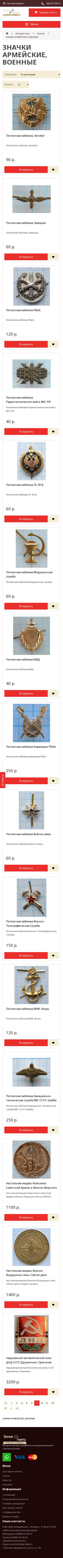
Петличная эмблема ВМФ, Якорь (27, 1009)
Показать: (9, 84)
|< (6, 1403)
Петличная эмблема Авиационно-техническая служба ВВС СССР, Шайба (31, 1098)
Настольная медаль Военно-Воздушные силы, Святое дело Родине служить (26, 1273)
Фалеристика (22, 33)
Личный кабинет (15, 3)
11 (5, 1408)
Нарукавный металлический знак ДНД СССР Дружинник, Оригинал (29, 1360)
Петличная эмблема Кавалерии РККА (31, 747)
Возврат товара (11, 1516)
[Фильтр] (2, 780)
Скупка (6, 1475)
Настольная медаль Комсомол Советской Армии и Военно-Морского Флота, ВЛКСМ (31, 1185)
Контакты (7, 1484)
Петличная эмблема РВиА (23, 310)
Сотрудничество (11, 1512)
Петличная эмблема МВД (23, 659)
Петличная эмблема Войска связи (28, 834)
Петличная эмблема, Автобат (25, 136)
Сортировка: (10, 74)
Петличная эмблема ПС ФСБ (25, 485)
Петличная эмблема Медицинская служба (29, 574)
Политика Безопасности (15, 1499)
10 (52, 1403)
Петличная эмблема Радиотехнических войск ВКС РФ (28, 400)
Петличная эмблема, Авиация (26, 223)
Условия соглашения (14, 1503)
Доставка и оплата (12, 1471)
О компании (9, 1494)
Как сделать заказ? (13, 1507)
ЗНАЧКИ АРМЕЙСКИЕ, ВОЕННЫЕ (22, 36)
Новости (7, 1480)
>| (17, 1408)
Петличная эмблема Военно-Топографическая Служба (25, 924)
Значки (41, 33)
